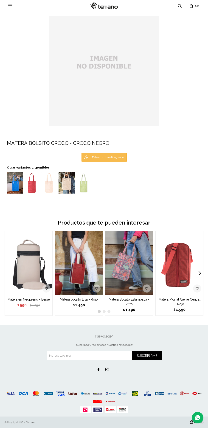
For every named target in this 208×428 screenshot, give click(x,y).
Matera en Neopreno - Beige (29, 299)
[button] (199, 273)
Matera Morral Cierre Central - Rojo (179, 302)
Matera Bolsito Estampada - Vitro (129, 302)
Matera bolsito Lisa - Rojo (79, 299)
